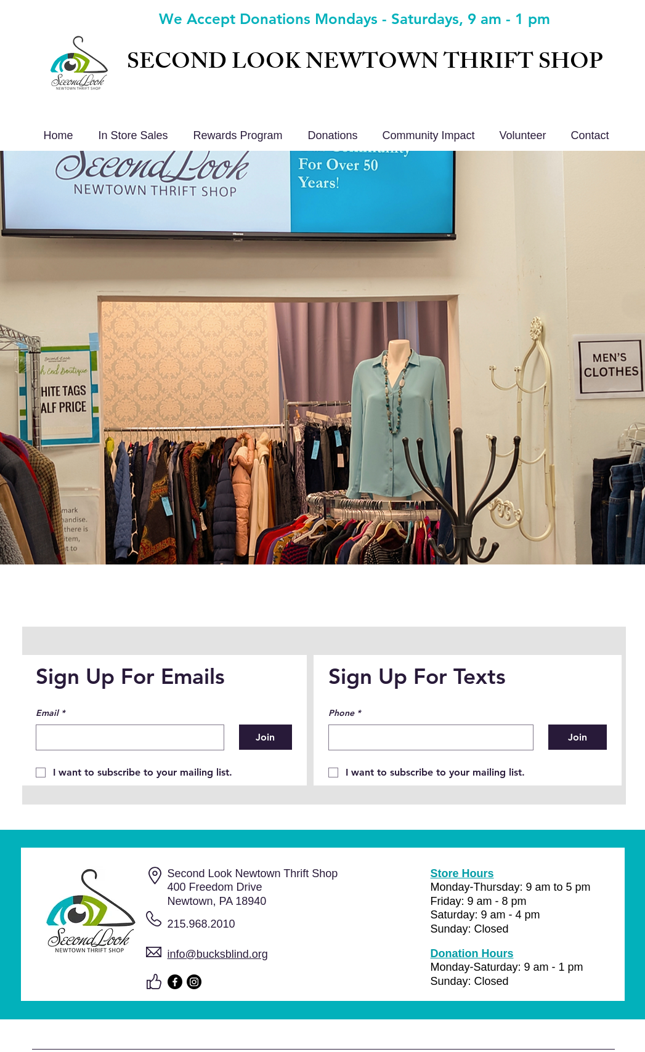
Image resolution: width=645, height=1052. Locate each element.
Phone (344, 713)
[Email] (126, 737)
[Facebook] (175, 981)
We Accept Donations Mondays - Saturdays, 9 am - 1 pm (354, 19)
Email (50, 713)
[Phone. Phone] (427, 737)
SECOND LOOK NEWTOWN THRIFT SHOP (364, 64)
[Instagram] (194, 981)
